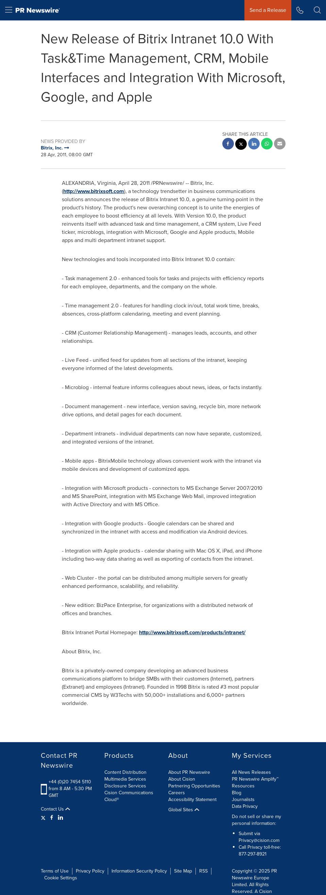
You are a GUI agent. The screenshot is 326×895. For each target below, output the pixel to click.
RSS (203, 871)
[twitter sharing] (241, 144)
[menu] (8, 10)
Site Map (183, 871)
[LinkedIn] (60, 817)
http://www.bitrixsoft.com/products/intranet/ (192, 632)
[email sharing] (280, 144)
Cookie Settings (60, 877)
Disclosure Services (125, 785)
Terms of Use (55, 871)
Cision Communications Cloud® (128, 796)
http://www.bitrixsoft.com (93, 191)
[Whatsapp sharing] (267, 144)
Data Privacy (245, 806)
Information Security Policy (139, 871)
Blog (236, 792)
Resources (243, 785)
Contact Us (55, 809)
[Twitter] (44, 817)
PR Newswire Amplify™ (255, 779)
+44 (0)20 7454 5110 (70, 781)
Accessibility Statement (192, 799)
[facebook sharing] (228, 144)
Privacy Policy (90, 871)
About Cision (181, 779)
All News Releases (251, 772)
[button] (317, 10)
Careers (176, 792)
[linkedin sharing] (254, 144)
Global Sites (183, 809)
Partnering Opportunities (194, 785)
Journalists (243, 799)
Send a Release (268, 10)
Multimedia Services (125, 779)
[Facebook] (52, 817)
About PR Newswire (189, 772)
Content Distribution (125, 772)
